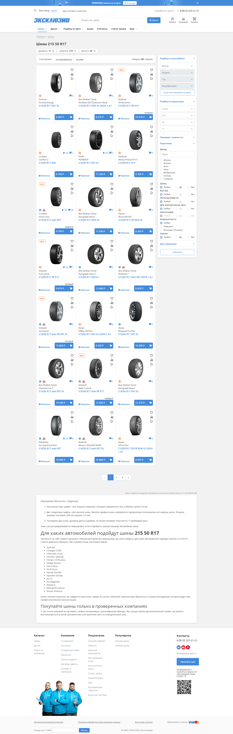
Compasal (168, 178)
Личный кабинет (97, 641)
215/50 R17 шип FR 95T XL (53, 333)
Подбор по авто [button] (72, 28)
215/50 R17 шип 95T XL (51, 391)
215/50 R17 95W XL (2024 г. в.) (94, 105)
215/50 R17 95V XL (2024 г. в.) (94, 333)
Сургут (54, 10)
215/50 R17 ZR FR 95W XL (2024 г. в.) (135, 450)
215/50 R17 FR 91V (49, 276)
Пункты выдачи (69, 659)
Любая (167, 222)
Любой (167, 187)
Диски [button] (54, 28)
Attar (166, 169)
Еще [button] (132, 28)
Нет (193, 187)
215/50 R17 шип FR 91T (91, 391)
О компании (67, 641)
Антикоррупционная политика (48, 722)
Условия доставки (70, 650)
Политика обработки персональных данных (99, 722)
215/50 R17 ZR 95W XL (130, 219)
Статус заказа (118, 28)
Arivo (166, 166)
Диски (37, 645)
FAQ (90, 682)
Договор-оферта (69, 664)
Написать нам (187, 661)
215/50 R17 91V (126, 162)
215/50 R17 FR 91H (128, 105)
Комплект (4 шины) (173, 230)
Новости (92, 645)
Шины (37, 641)
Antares (167, 163)
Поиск (84, 730)
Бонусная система (97, 695)
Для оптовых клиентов (74, 11)
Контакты (102, 28)
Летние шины (122, 641)
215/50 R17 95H (47, 162)
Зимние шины (122, 645)
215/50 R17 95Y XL (88, 162)
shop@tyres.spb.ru (186, 653)
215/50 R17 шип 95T (50, 219)
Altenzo (167, 160)
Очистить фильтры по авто (177, 92)
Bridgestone (169, 172)
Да (180, 187)
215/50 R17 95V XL (49, 105)
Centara (167, 175)
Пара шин (168, 226)
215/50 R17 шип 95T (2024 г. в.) (135, 276)
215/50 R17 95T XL (128, 333)
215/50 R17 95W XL (88, 219)
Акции (90, 28)
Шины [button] (41, 28)
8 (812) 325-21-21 (189, 10)
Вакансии (66, 654)
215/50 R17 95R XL (88, 276)
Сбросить (177, 252)
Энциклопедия (95, 678)
